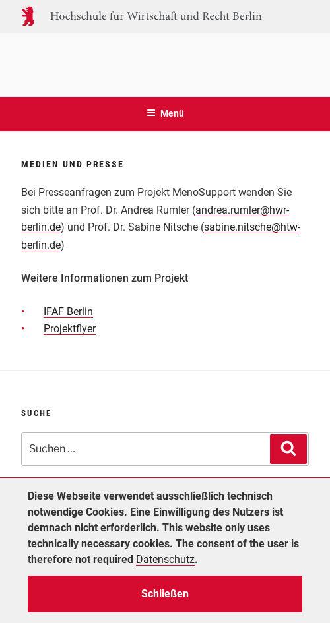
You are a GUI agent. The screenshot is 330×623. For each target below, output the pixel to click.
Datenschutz (165, 559)
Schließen (165, 593)
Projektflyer (70, 328)
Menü (165, 113)
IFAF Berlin (68, 311)
